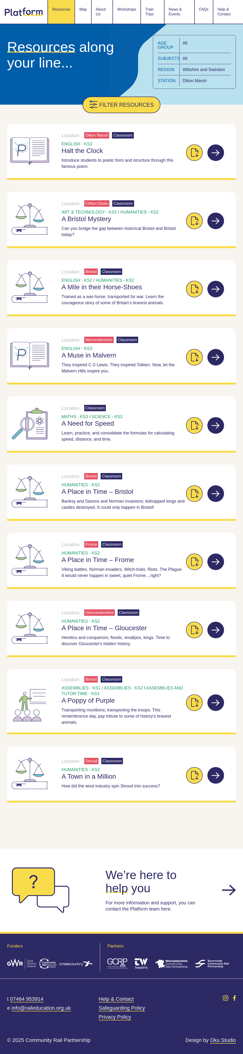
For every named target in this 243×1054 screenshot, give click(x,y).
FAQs (204, 9)
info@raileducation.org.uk (41, 1008)
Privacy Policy (115, 1017)
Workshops (126, 9)
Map (83, 9)
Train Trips (149, 11)
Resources (61, 9)
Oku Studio (223, 1040)
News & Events (175, 11)
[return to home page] (24, 12)
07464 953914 (26, 999)
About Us (101, 11)
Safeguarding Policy (122, 1008)
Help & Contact (224, 11)
